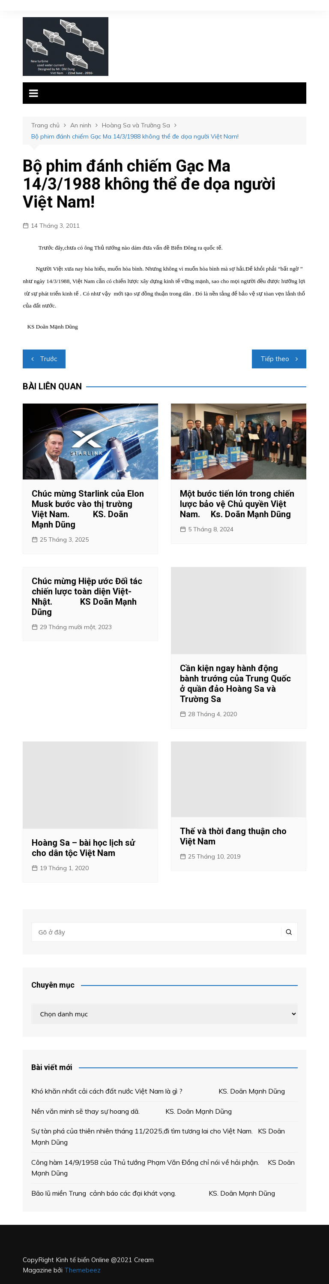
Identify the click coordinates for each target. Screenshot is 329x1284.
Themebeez (82, 1270)
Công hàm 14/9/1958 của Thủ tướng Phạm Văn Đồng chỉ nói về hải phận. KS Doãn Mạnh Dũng (163, 1168)
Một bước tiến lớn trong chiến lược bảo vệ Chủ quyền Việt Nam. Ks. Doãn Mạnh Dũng (237, 503)
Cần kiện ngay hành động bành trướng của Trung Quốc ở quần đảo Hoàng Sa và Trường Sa (235, 683)
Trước (48, 359)
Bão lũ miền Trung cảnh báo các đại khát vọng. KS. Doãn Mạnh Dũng (153, 1193)
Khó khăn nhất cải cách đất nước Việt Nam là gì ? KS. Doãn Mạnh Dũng (158, 1091)
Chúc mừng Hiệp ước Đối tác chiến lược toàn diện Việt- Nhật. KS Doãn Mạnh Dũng (87, 596)
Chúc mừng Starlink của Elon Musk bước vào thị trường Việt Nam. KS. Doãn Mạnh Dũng (88, 509)
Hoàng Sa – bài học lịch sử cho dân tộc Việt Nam (83, 848)
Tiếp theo (274, 359)
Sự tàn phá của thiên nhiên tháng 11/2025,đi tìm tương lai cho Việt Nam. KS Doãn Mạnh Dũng (158, 1136)
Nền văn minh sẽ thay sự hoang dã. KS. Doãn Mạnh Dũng (131, 1111)
